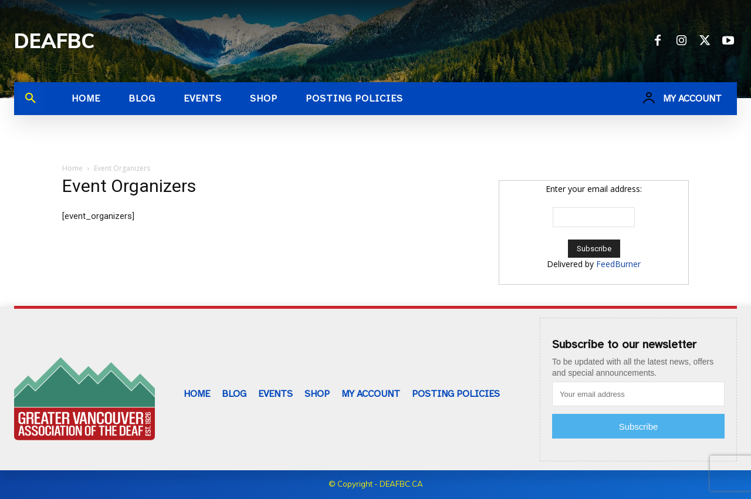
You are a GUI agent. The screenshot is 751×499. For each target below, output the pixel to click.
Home (72, 168)
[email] (638, 394)
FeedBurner (618, 263)
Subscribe (638, 426)
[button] (30, 99)
